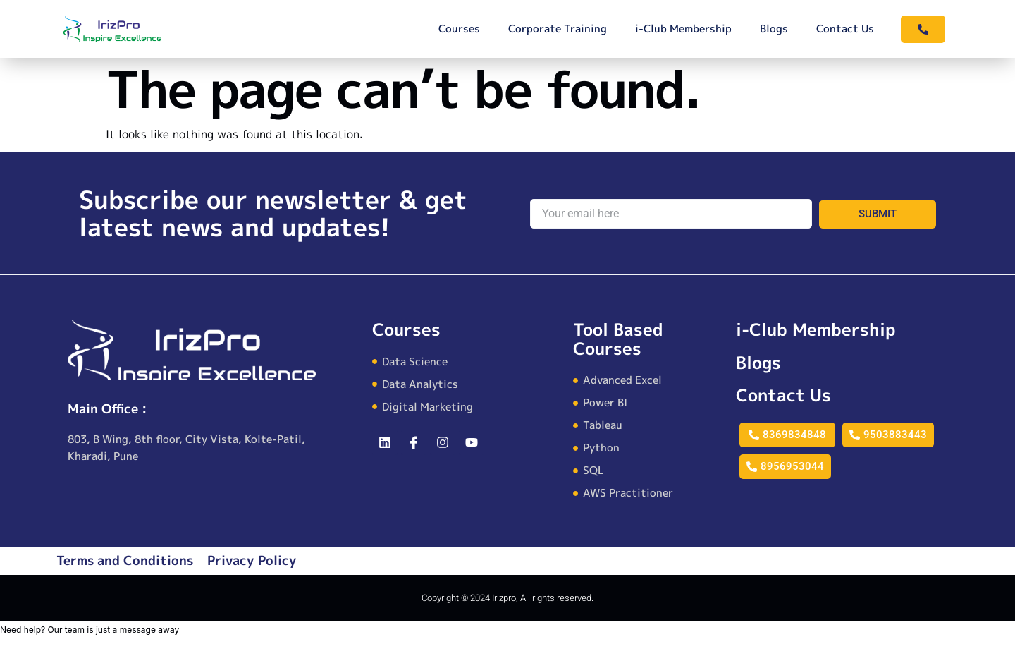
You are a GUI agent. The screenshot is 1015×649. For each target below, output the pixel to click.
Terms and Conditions (124, 560)
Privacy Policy (252, 560)
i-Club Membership (683, 28)
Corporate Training (557, 28)
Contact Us (845, 28)
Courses (459, 28)
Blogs (774, 28)
